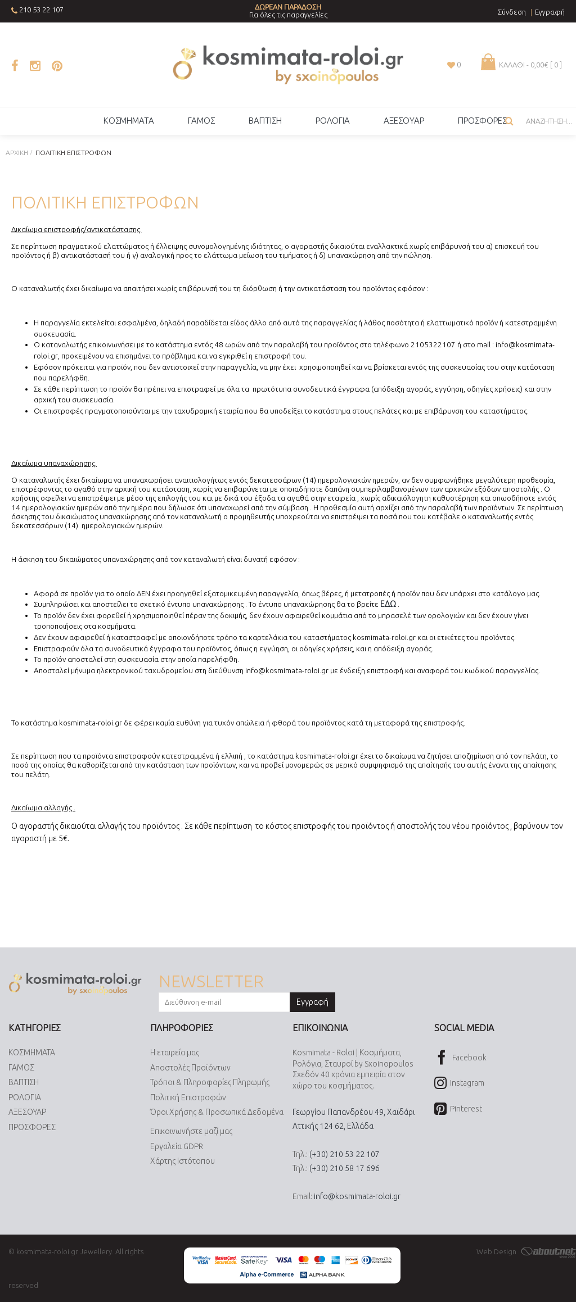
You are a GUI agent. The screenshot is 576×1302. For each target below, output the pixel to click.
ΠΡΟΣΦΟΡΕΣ (32, 1127)
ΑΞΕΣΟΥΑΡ (27, 1112)
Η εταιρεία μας (174, 1052)
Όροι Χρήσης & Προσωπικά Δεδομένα (217, 1112)
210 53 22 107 (41, 9)
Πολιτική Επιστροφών (188, 1097)
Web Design (526, 1251)
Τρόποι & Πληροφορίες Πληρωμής (209, 1082)
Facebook (460, 1058)
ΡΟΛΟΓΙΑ (24, 1097)
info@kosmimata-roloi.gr (357, 1196)
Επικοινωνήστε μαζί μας (191, 1131)
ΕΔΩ (388, 604)
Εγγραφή (312, 1001)
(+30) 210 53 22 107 (344, 1154)
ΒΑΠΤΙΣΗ (23, 1082)
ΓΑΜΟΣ (21, 1067)
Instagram (459, 1084)
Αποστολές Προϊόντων (190, 1067)
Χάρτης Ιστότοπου (182, 1160)
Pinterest (458, 1109)
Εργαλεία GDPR (176, 1146)
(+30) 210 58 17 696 (344, 1168)
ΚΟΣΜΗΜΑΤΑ (31, 1052)
